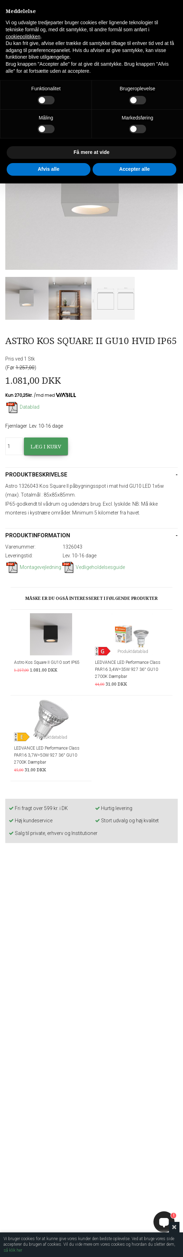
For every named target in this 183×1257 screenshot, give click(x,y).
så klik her (13, 1250)
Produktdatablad (133, 651)
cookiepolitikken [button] (23, 36)
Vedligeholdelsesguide (93, 567)
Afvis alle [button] (48, 169)
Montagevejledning (33, 567)
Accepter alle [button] (134, 169)
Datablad (22, 407)
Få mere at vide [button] (91, 152)
